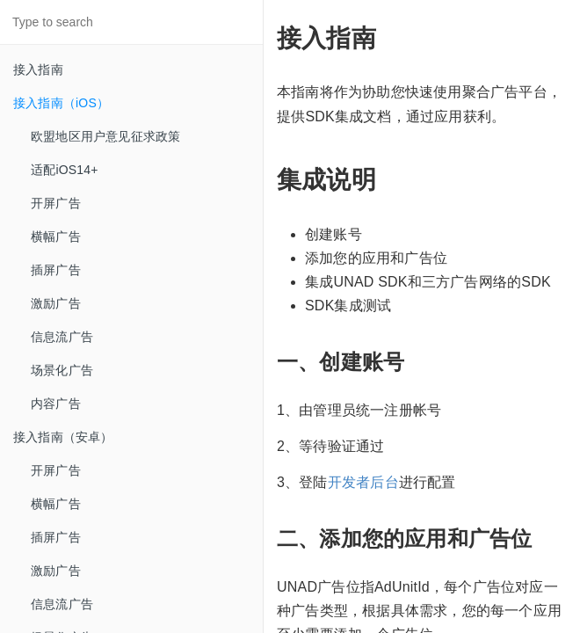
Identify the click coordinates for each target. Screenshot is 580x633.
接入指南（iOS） (61, 103)
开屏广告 (56, 203)
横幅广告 (56, 236)
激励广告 (56, 303)
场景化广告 (62, 370)
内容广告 (56, 404)
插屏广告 (56, 270)
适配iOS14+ (64, 170)
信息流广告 (62, 337)
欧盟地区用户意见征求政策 (105, 136)
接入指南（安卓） (63, 437)
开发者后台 (363, 482)
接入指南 (38, 69)
